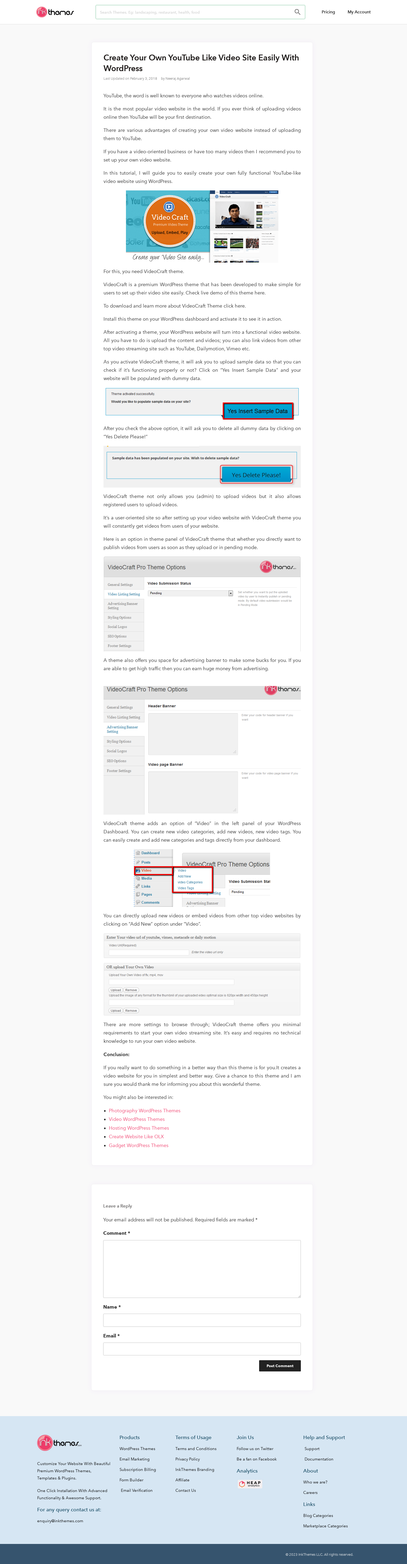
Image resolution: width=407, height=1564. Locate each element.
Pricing (328, 11)
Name (112, 1307)
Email (111, 1336)
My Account (359, 11)
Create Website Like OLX (136, 1137)
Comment (116, 1233)
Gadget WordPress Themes (138, 1145)
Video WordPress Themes (137, 1119)
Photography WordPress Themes (145, 1111)
